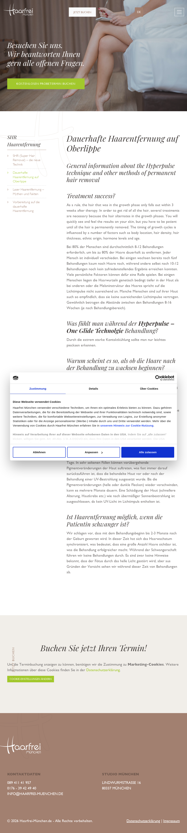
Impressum (171, 821)
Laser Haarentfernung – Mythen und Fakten (28, 192)
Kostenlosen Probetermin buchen (46, 83)
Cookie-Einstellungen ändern (31, 678)
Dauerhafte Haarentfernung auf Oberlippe (25, 177)
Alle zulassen (148, 452)
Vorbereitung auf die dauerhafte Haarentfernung (26, 206)
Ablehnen (39, 452)
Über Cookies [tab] (149, 388)
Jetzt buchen (82, 12)
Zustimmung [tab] (37, 388)
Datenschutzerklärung (103, 670)
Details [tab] (93, 388)
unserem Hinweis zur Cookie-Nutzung (126, 425)
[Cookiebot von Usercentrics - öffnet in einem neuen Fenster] (158, 378)
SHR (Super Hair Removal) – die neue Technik (26, 160)
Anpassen (94, 452)
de (139, 12)
